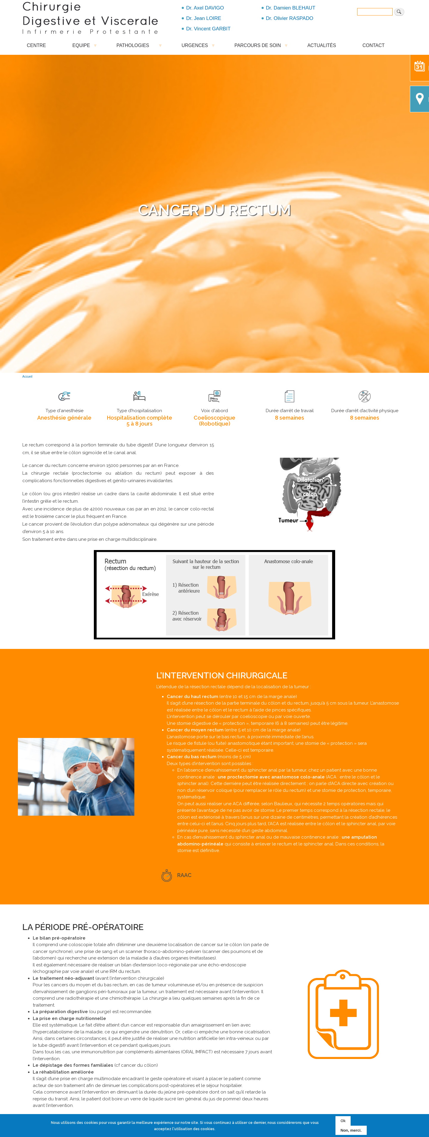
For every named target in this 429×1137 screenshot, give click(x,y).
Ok (343, 1121)
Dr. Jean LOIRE (203, 18)
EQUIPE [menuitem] (81, 47)
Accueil (27, 376)
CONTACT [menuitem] (374, 45)
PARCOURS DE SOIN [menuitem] (257, 47)
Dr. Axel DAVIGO (205, 8)
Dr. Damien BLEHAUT (290, 8)
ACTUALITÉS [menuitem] (321, 45)
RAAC (184, 875)
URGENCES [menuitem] (194, 47)
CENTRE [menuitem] (36, 45)
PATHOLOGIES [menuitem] (136, 47)
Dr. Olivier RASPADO (289, 18)
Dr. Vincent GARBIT (208, 29)
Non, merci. (351, 1130)
